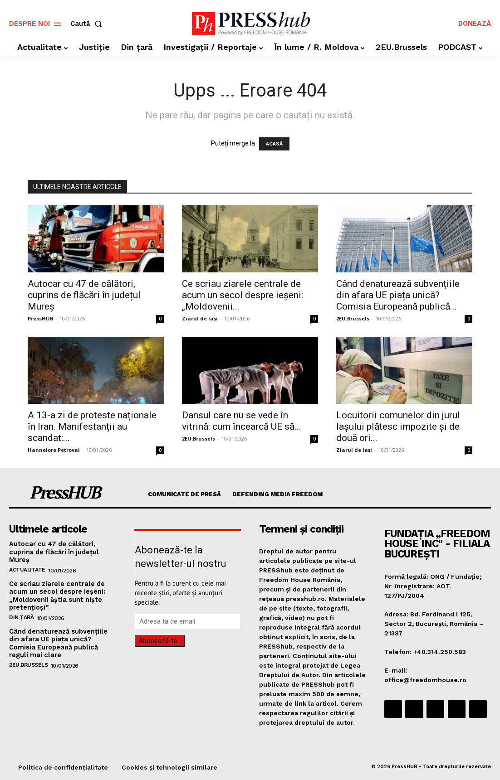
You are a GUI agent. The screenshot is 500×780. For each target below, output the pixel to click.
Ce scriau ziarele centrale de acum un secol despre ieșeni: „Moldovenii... (242, 295)
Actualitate (27, 568)
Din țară (21, 614)
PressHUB (40, 318)
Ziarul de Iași (200, 318)
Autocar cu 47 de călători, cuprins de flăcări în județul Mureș (84, 295)
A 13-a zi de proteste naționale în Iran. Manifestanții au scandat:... (92, 426)
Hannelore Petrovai (54, 449)
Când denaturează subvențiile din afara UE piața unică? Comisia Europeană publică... (398, 295)
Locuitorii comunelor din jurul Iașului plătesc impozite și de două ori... (398, 426)
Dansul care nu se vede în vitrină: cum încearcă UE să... (241, 421)
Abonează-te (157, 641)
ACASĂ (274, 144)
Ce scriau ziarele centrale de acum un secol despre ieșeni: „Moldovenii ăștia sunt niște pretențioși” (56, 594)
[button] (88, 24)
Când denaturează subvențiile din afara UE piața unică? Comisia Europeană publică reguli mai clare (57, 640)
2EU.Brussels (352, 318)
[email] (188, 621)
